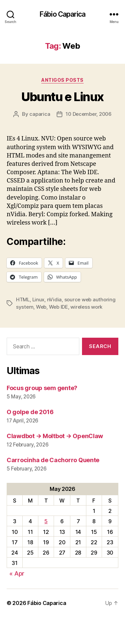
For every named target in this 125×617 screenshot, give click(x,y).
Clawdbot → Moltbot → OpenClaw (55, 435)
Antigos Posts (62, 80)
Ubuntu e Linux (62, 96)
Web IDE (58, 307)
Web (41, 307)
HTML (23, 299)
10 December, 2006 (89, 114)
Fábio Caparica (62, 14)
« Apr (16, 573)
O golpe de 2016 (30, 411)
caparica (39, 114)
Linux (38, 299)
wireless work (86, 307)
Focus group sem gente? (42, 387)
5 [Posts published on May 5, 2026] (46, 521)
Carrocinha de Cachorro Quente (53, 460)
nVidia (54, 299)
